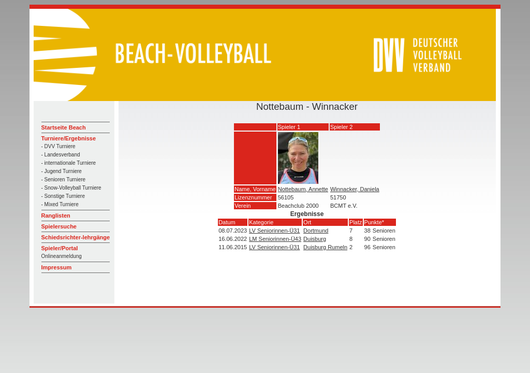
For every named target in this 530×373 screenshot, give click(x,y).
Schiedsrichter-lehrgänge (75, 237)
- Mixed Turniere (60, 204)
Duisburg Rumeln (325, 247)
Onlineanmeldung (61, 256)
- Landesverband (60, 154)
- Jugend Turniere (61, 171)
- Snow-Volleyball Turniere (71, 188)
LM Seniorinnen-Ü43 (275, 239)
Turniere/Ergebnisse (68, 138)
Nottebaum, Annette (303, 189)
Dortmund (315, 230)
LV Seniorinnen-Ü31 (274, 230)
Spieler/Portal (59, 248)
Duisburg (314, 239)
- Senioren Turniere (63, 179)
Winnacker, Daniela (354, 189)
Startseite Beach (63, 127)
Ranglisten (55, 215)
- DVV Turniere (58, 146)
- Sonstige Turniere (63, 196)
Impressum (56, 267)
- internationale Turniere (68, 163)
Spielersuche (59, 226)
